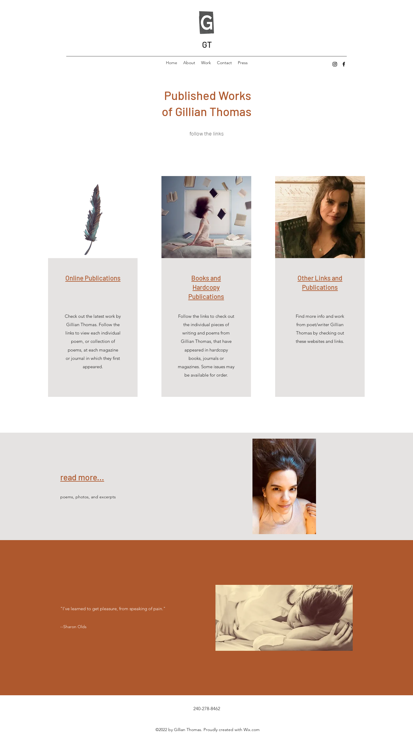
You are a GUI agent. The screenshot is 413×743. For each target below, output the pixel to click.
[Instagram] (335, 64)
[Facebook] (344, 64)
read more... (82, 477)
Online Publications (93, 278)
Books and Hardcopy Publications (206, 287)
